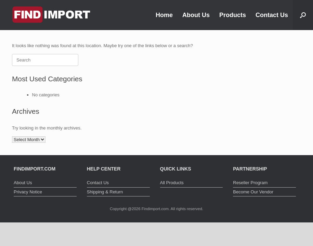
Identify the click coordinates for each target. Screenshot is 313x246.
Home (164, 15)
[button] (303, 15)
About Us (196, 15)
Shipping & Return (105, 191)
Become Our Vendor (253, 191)
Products (232, 15)
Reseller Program (250, 182)
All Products (172, 182)
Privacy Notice (28, 191)
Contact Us (272, 15)
